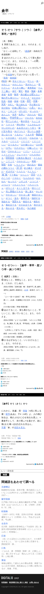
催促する (27, 201)
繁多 (27, 91)
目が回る (5, 108)
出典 (26, 290)
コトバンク (22, 3)
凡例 (26, 219)
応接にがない (19, 108)
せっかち (34, 111)
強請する (36, 198)
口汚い (9, 148)
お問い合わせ (34, 582)
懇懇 (34, 161)
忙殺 (22, 101)
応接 (32, 251)
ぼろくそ (10, 188)
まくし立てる (23, 188)
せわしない (17, 84)
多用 (10, 94)
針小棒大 (28, 168)
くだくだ (14, 141)
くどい (26, 151)
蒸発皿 (13, 78)
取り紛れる (21, 104)
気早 (14, 114)
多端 (16, 101)
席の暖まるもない (30, 94)
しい (16, 118)
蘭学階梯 (17, 251)
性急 (3, 101)
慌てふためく (12, 121)
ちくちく (31, 171)
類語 (4, 81)
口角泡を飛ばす (23, 158)
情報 (22, 219)
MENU (3, 4)
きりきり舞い (18, 88)
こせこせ (12, 111)
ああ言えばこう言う (26, 128)
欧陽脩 (22, 251)
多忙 (14, 91)
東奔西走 (31, 88)
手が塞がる (34, 104)
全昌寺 (27, 251)
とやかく (16, 178)
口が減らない (27, 145)
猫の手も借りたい (10, 98)
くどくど (36, 151)
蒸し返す (29, 191)
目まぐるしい (19, 81)
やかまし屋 (24, 195)
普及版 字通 (4, 394)
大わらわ (31, 114)
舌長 (10, 165)
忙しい (31, 81)
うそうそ (10, 125)
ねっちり (12, 181)
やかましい (11, 195)
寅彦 (6, 78)
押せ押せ (21, 125)
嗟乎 (8, 414)
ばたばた (23, 111)
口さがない (19, 148)
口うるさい (13, 145)
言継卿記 (11, 251)
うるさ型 (29, 135)
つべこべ (24, 175)
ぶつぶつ (5, 185)
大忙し (11, 104)
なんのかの (28, 178)
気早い (22, 114)
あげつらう (19, 131)
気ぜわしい (30, 84)
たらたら (21, 171)
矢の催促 (31, 208)
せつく (9, 198)
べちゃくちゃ (18, 185)
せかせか (36, 98)
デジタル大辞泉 (5, 22)
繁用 (16, 94)
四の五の (31, 165)
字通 (3, 427)
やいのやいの (8, 128)
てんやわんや (33, 125)
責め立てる (11, 205)
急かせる (10, 208)
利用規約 (4, 582)
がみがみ (34, 138)
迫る (16, 198)
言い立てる (6, 135)
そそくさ (25, 98)
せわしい (5, 84)
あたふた (5, 114)
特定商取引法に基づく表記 (18, 582)
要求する (25, 198)
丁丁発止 (13, 175)
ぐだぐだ (25, 141)
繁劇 (33, 91)
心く (32, 108)
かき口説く (11, 138)
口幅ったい (32, 148)
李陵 (25, 411)
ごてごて (10, 161)
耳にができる (14, 191)
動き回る (25, 121)
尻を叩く (21, 208)
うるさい (18, 135)
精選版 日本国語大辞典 (6, 258)
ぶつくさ (34, 181)
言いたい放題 (33, 131)
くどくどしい (8, 155)
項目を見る (19, 427)
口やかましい (14, 151)
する (16, 201)
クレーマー (22, 155)
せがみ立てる (25, 205)
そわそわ (29, 118)
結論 (10, 74)
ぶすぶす (23, 181)
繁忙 (21, 91)
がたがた (23, 138)
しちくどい (19, 165)
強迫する (5, 201)
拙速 (10, 101)
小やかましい (23, 161)
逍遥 (27, 51)
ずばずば (10, 171)
